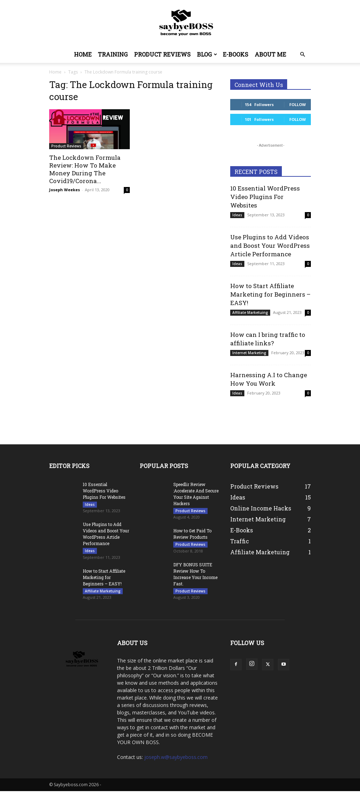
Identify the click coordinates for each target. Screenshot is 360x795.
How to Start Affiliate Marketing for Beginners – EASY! (270, 294)
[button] (302, 54)
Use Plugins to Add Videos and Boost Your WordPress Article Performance (270, 245)
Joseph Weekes (64, 189)
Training (113, 54)
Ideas (237, 214)
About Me (270, 54)
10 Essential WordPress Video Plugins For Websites (265, 196)
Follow (297, 104)
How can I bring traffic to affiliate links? (267, 339)
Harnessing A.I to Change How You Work (268, 379)
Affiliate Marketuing (250, 312)
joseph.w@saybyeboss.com (176, 761)
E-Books (235, 54)
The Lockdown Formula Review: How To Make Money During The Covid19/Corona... (85, 169)
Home (83, 54)
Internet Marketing (249, 352)
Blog (207, 54)
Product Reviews (162, 54)
